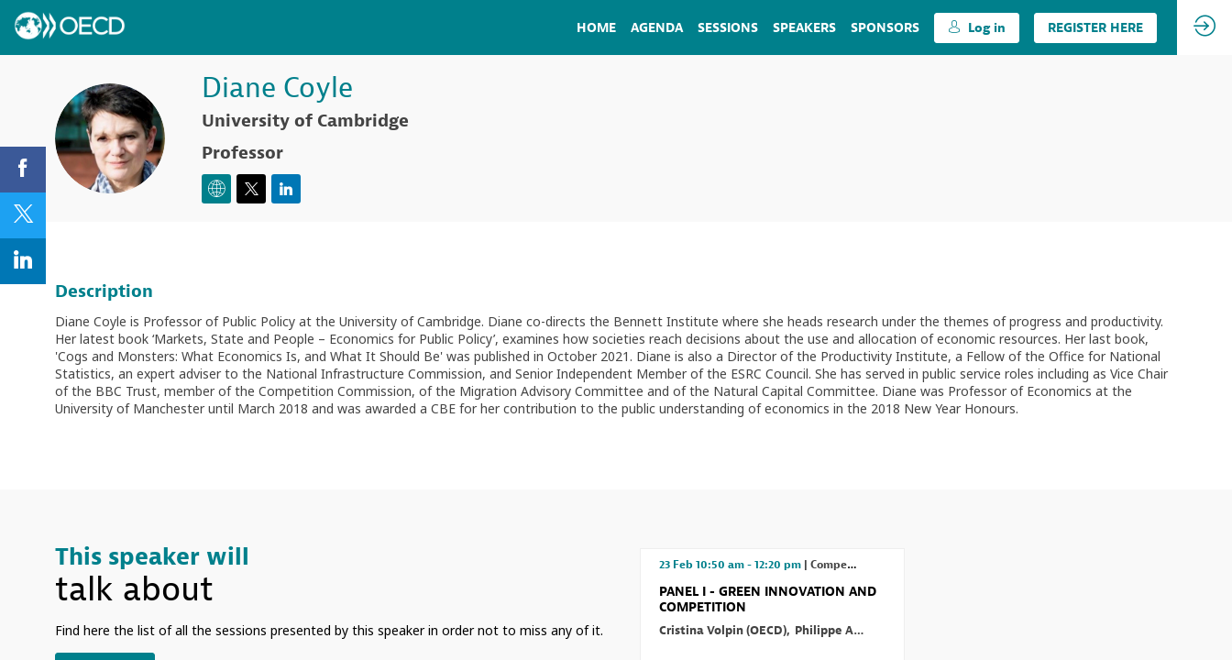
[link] (596, 27)
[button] (976, 28)
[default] (885, 27)
